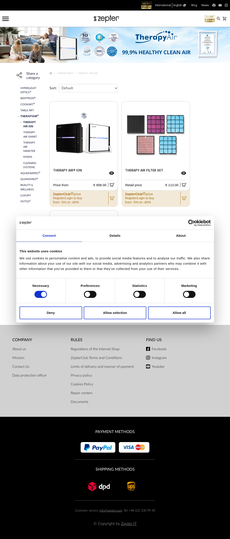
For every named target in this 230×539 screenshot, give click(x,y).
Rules (76, 340)
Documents (79, 402)
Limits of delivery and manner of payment (102, 366)
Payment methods (115, 432)
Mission (18, 358)
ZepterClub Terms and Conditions (96, 358)
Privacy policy (81, 375)
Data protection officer (29, 375)
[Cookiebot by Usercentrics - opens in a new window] (191, 223)
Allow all (179, 313)
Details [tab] (115, 235)
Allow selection (115, 313)
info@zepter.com (111, 510)
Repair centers (81, 393)
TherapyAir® (65, 73)
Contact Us (20, 366)
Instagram (159, 358)
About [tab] (181, 235)
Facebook (159, 349)
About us (19, 349)
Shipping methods (115, 469)
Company (22, 340)
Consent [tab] (49, 235)
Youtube (158, 366)
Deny (51, 313)
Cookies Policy (82, 384)
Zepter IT (129, 524)
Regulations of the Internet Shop (95, 349)
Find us (154, 340)
